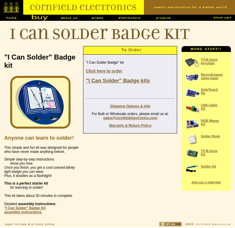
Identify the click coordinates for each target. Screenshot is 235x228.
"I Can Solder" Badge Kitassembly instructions (25, 210)
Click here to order (104, 71)
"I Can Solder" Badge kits (118, 81)
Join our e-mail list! (206, 182)
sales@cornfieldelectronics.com (130, 118)
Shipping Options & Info (130, 106)
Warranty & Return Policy (130, 126)
